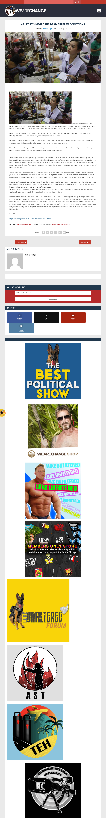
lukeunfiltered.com (24, 224)
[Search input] (49, 2)
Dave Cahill (37, 816)
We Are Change (17, 816)
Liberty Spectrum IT (61, 816)
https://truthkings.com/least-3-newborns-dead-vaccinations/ (30, 219)
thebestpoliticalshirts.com (61, 224)
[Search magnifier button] (79, 2)
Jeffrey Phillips (47, 29)
